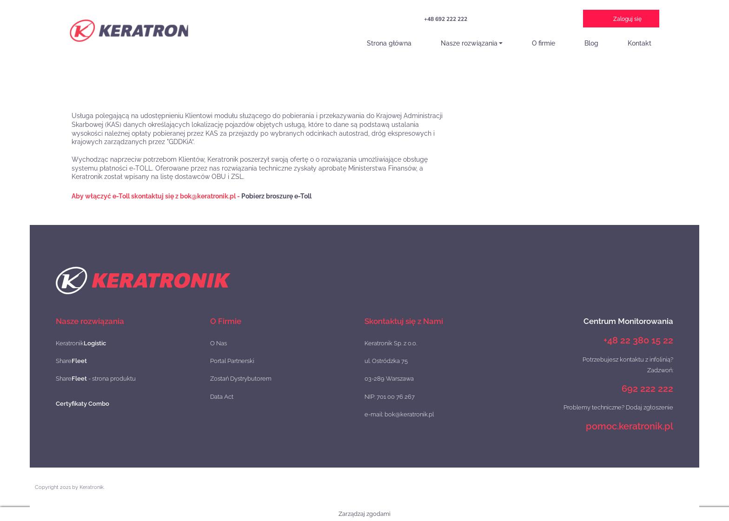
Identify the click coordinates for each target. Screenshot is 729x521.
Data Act (221, 396)
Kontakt (639, 43)
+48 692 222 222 (445, 19)
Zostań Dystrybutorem (241, 378)
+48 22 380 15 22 (638, 340)
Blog (591, 43)
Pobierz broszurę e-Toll (276, 196)
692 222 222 (647, 388)
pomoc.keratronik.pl (629, 426)
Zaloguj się (627, 19)
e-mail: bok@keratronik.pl (399, 414)
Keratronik (81, 343)
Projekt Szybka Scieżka (504, 21)
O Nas (218, 343)
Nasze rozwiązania (469, 43)
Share (71, 360)
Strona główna (389, 43)
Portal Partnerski (232, 360)
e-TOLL (554, 20)
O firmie (543, 43)
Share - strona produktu (96, 378)
